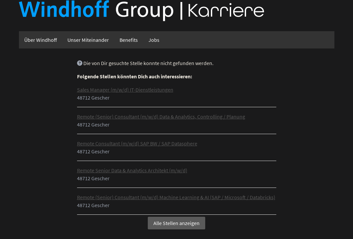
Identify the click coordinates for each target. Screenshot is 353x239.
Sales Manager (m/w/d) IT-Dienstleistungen (125, 89)
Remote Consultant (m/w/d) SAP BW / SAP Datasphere (137, 143)
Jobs (153, 40)
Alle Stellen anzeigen (176, 223)
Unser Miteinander (88, 40)
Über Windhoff (40, 40)
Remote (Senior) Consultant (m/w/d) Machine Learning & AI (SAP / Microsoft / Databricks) (176, 197)
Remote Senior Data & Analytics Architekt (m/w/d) (132, 170)
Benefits (129, 40)
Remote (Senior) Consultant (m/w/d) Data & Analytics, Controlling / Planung (161, 116)
